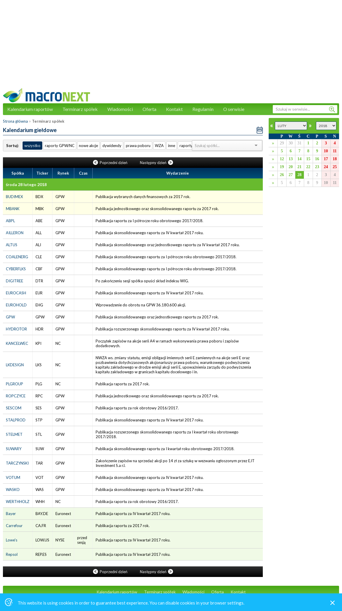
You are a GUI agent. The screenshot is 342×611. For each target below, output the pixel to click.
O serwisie (233, 109)
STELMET (14, 434)
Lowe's (11, 540)
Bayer (11, 513)
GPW (10, 317)
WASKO (13, 489)
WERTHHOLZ (17, 501)
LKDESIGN (15, 364)
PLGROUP (14, 384)
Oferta (149, 109)
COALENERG (17, 256)
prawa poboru (138, 145)
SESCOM (13, 408)
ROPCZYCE (16, 396)
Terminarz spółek (80, 109)
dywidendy (111, 145)
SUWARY (13, 448)
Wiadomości (120, 109)
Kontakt (174, 109)
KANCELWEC (17, 343)
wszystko (32, 145)
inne (171, 145)
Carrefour (14, 525)
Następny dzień (156, 162)
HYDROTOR (16, 329)
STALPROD (16, 420)
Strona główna (15, 121)
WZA (159, 145)
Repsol (12, 554)
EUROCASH (16, 293)
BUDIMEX (14, 196)
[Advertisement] (171, 47)
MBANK (12, 208)
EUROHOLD (16, 305)
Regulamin (203, 109)
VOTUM (13, 477)
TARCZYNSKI (17, 463)
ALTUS (11, 244)
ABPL (10, 220)
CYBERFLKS (16, 268)
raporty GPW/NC (60, 145)
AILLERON (14, 232)
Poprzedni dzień (110, 162)
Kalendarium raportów (30, 109)
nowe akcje (88, 145)
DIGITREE (14, 281)
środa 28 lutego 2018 (26, 184)
